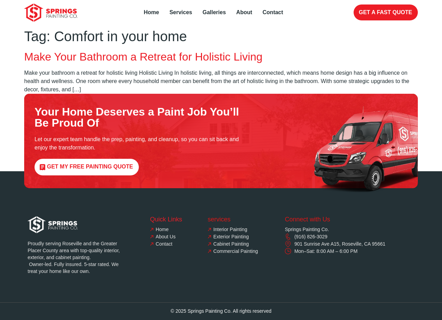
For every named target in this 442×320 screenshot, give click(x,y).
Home (151, 12)
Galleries (214, 12)
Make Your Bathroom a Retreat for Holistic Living (143, 57)
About (244, 12)
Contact (272, 12)
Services (181, 12)
